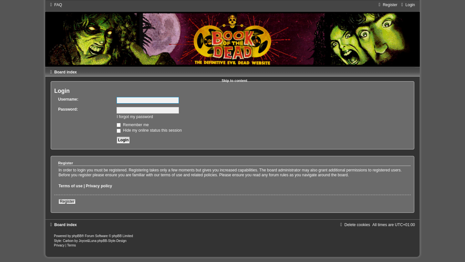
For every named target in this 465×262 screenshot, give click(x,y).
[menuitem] (55, 5)
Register (67, 201)
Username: (68, 99)
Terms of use (70, 186)
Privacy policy (99, 186)
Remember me (133, 125)
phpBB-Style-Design (111, 241)
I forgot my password (135, 117)
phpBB (77, 236)
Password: (68, 109)
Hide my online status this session (149, 130)
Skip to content (234, 80)
